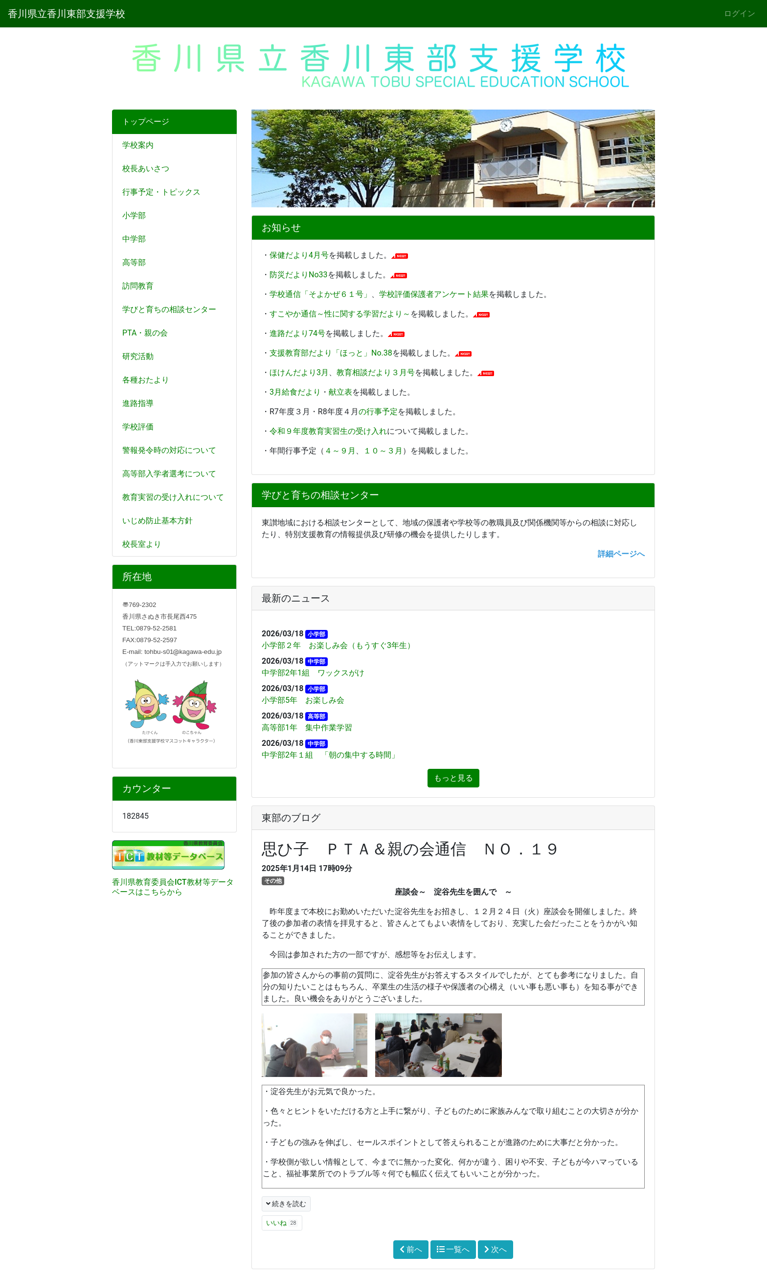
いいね (282, 1223)
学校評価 (138, 426)
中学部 (134, 239)
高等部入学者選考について (169, 473)
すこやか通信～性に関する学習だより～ (340, 313)
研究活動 (138, 356)
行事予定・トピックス (161, 192)
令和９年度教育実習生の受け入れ (328, 431)
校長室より (141, 544)
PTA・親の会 (145, 332)
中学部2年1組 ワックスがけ (313, 672)
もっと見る (453, 778)
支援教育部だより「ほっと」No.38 (331, 353)
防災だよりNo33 (299, 274)
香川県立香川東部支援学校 (66, 14)
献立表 (340, 392)
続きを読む (286, 1204)
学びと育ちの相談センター (169, 309)
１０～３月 (383, 450)
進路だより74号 (297, 333)
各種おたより (145, 379)
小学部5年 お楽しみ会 (303, 700)
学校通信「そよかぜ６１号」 (320, 294)
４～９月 (340, 450)
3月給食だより (295, 392)
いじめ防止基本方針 (157, 520)
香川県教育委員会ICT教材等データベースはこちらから (173, 886)
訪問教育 (138, 286)
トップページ (145, 121)
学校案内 (138, 145)
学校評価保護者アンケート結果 (434, 294)
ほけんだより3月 (299, 372)
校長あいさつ (145, 168)
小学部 (134, 215)
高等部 (134, 262)
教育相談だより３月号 (376, 372)
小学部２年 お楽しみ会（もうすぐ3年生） (338, 645)
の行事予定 (378, 411)
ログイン (739, 13)
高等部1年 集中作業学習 (307, 727)
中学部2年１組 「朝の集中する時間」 (330, 755)
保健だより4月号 (299, 255)
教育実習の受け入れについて (173, 497)
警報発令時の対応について (169, 450)
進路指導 (138, 403)
